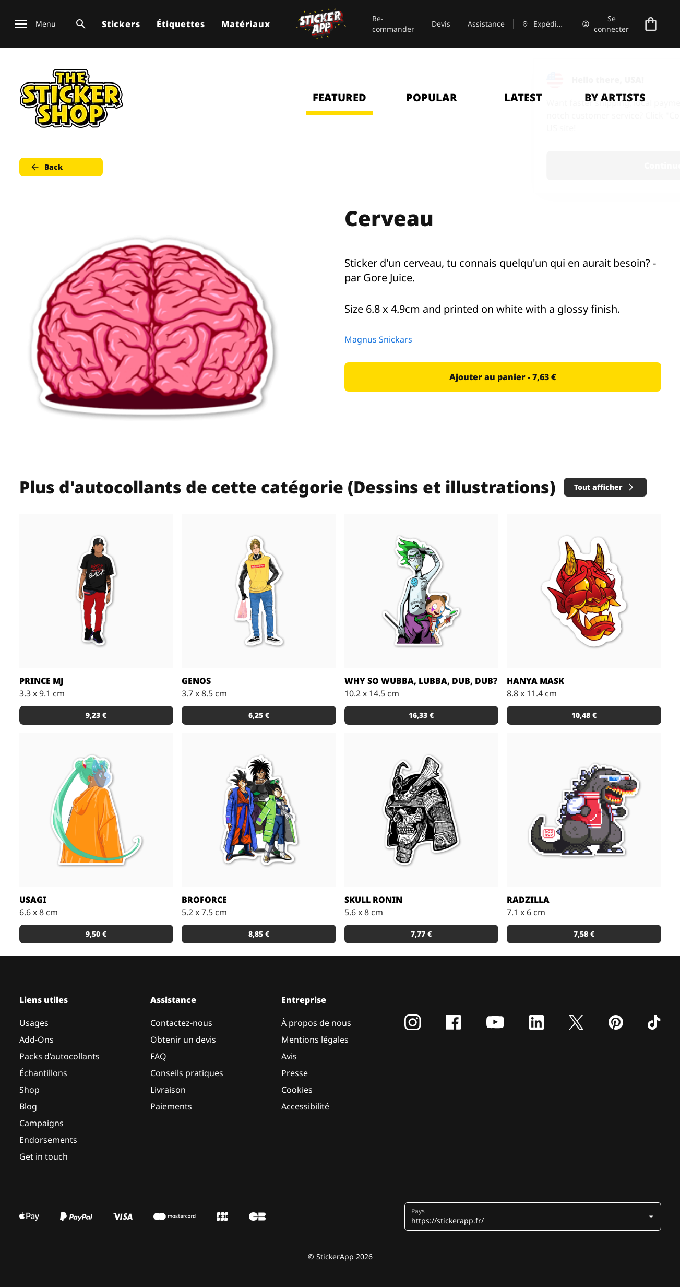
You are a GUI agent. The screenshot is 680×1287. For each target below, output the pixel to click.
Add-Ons (36, 1039)
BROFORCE (204, 899)
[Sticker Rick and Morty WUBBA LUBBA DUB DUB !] (421, 591)
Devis (441, 24)
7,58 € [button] (584, 934)
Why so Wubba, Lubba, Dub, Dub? (420, 681)
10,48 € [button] (584, 715)
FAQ (158, 1056)
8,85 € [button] (258, 934)
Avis (289, 1056)
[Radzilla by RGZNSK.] (584, 810)
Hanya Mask (535, 681)
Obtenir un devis (183, 1039)
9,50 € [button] (96, 934)
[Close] (648, 80)
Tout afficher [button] (604, 487)
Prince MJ (41, 681)
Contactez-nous (181, 1023)
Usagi (32, 899)
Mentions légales (315, 1039)
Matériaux (245, 24)
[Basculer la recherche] (79, 24)
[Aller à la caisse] (650, 24)
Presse (294, 1073)
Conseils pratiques (186, 1073)
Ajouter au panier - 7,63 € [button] (502, 377)
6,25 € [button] (258, 715)
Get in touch (43, 1156)
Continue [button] (539, 165)
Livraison (168, 1089)
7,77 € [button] (421, 934)
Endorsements (48, 1140)
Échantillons (43, 1073)
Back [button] (46, 167)
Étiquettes (181, 24)
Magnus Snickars (378, 339)
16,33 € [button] (421, 715)
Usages (34, 1023)
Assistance (486, 24)
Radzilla (528, 899)
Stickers (121, 24)
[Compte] (606, 24)
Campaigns (41, 1123)
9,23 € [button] (96, 715)
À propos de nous (316, 1023)
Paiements (171, 1106)
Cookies (297, 1089)
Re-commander (393, 24)
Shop (29, 1089)
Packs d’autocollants (59, 1056)
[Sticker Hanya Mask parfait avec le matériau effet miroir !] (584, 591)
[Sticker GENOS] (259, 591)
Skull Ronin (373, 899)
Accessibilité (305, 1106)
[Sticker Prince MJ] (96, 591)
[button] (529, 1216)
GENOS (196, 681)
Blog (28, 1106)
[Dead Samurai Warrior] (421, 810)
